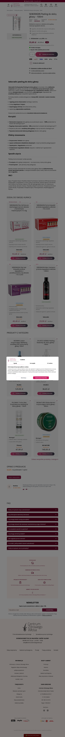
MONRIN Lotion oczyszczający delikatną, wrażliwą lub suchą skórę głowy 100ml (19, 343)
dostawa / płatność (19, 673)
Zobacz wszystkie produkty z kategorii (44, 459)
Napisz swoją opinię (13, 477)
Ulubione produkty (19, 703)
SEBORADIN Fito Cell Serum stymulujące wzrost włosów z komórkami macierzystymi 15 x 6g (19, 208)
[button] (41, 5)
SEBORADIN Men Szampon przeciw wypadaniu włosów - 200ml (45, 269)
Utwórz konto (19, 697)
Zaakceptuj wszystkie (41, 378)
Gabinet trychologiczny (45, 673)
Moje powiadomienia (19, 700)
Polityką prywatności (47, 615)
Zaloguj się (19, 694)
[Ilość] (32, 54)
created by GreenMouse (46, 730)
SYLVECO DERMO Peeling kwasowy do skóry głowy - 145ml (46, 342)
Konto (19, 688)
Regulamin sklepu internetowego (19, 667)
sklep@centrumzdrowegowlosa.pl (32, 642)
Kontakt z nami (19, 679)
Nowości (46, 667)
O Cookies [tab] (50, 363)
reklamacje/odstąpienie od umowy (19, 676)
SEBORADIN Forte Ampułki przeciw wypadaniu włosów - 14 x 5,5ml (45, 207)
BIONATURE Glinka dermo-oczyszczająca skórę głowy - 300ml (45, 404)
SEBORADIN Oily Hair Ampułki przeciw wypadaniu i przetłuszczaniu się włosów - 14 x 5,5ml (19, 271)
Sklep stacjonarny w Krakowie (46, 676)
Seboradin (37, 21)
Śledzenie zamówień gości (19, 691)
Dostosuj (24, 378)
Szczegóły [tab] (32, 363)
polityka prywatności (19, 670)
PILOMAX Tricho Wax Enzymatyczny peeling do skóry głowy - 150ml (19, 404)
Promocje (46, 664)
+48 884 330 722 (26, 640)
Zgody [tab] (15, 363)
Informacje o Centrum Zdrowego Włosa (19, 664)
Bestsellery (46, 670)
